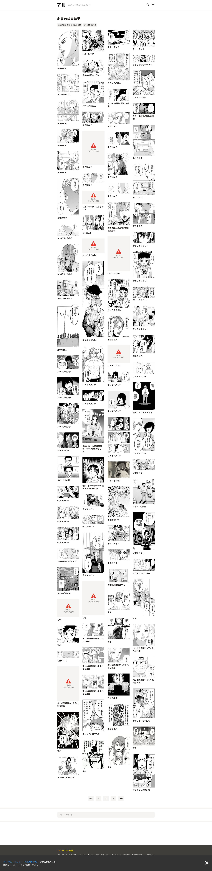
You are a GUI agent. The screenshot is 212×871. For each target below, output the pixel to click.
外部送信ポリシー (102, 854)
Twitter (60, 850)
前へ (91, 798)
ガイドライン (116, 854)
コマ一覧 (69, 815)
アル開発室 (69, 850)
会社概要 (126, 854)
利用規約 (72, 854)
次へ (121, 798)
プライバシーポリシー (86, 854)
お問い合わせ (137, 854)
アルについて (62, 854)
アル (61, 815)
